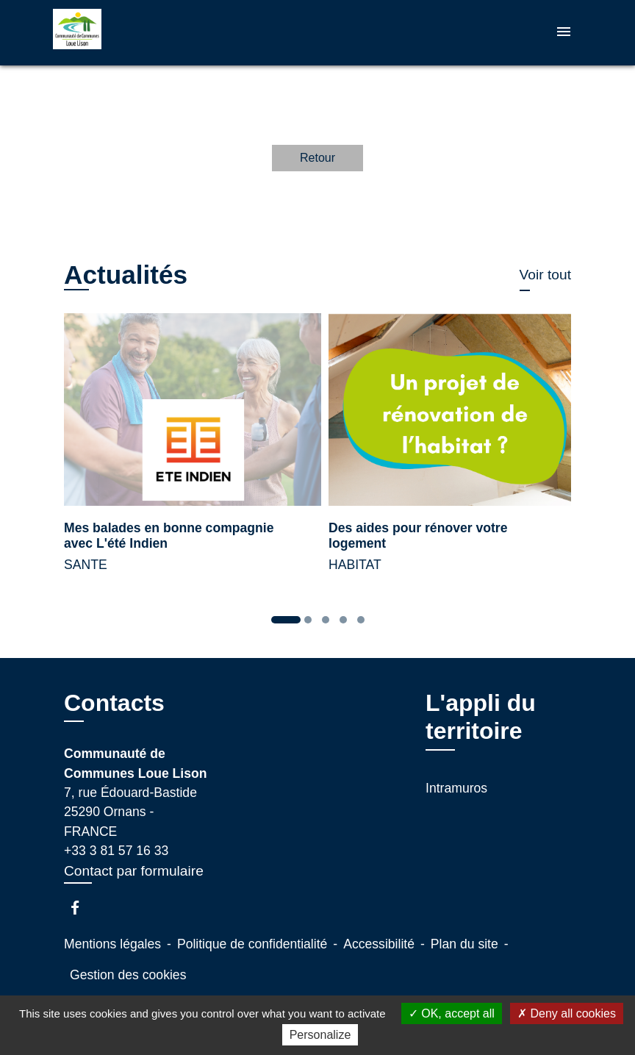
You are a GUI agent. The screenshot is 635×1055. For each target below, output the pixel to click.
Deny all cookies (566, 1013)
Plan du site (464, 944)
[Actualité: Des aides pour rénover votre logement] (450, 451)
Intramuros (456, 788)
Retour (317, 157)
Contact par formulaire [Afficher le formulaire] (134, 871)
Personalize (320, 1035)
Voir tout (545, 274)
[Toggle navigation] (563, 32)
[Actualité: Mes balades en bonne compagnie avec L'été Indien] (185, 451)
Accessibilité (379, 944)
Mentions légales (112, 944)
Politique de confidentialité (252, 944)
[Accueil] (145, 32)
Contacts (114, 703)
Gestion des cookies (128, 975)
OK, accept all (452, 1013)
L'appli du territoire (481, 717)
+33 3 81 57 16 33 (116, 850)
